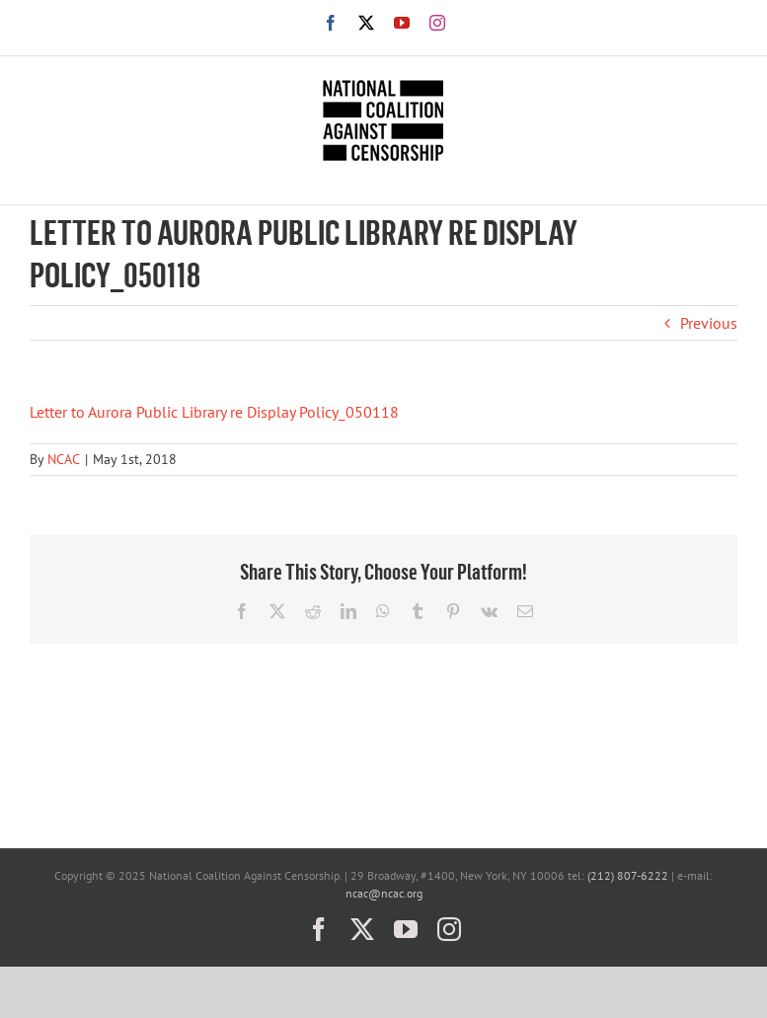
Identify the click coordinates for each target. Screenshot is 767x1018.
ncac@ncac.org (383, 893)
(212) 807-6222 (627, 875)
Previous (708, 323)
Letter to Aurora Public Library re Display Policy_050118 (214, 412)
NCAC (63, 459)
